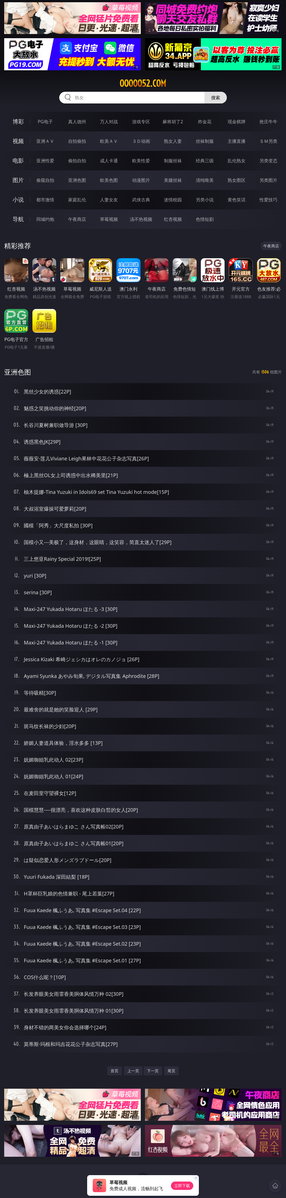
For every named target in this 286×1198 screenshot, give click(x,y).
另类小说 (205, 200)
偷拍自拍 (77, 161)
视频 (18, 141)
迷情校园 (173, 200)
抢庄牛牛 (268, 122)
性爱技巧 (268, 200)
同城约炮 (45, 219)
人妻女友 (109, 200)
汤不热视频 (141, 219)
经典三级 (205, 161)
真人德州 (77, 122)
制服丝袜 (173, 161)
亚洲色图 (77, 180)
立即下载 (182, 1185)
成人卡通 (109, 161)
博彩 (18, 121)
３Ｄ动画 (141, 141)
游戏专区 (141, 122)
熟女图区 (237, 180)
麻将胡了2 (173, 122)
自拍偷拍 (77, 141)
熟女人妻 (173, 141)
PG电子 (45, 122)
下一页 (153, 1070)
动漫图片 (141, 180)
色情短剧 (205, 219)
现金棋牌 (237, 122)
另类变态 (268, 161)
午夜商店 (77, 219)
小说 (18, 199)
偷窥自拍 (45, 180)
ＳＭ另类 (268, 141)
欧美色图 (109, 180)
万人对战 (109, 122)
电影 (18, 160)
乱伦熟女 (237, 161)
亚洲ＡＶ (45, 141)
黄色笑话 (237, 200)
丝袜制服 (205, 141)
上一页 (133, 1070)
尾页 (171, 1070)
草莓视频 (109, 219)
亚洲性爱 (45, 161)
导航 (18, 219)
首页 (114, 1070)
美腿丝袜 (173, 180)
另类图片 (268, 180)
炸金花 (204, 122)
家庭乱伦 (77, 200)
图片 (18, 180)
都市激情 (45, 200)
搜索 (215, 98)
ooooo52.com (143, 83)
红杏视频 (173, 219)
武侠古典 (141, 200)
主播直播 (237, 141)
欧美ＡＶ (109, 141)
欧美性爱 (141, 161)
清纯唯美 (205, 180)
